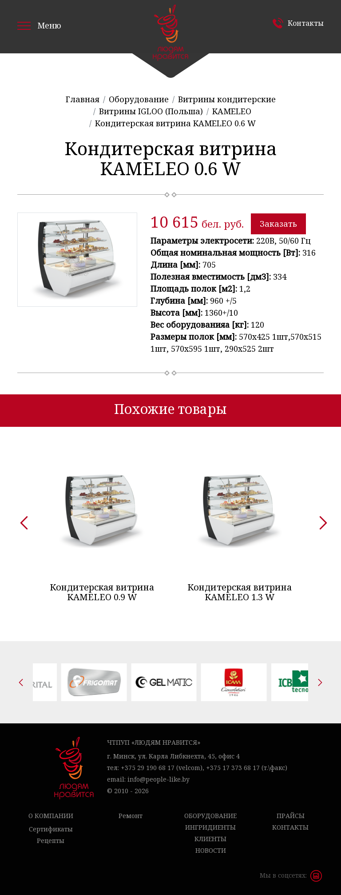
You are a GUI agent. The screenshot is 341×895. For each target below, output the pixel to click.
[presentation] (20, 519)
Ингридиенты (210, 827)
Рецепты (50, 840)
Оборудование (210, 815)
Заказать (278, 223)
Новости (210, 850)
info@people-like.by (158, 779)
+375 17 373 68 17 (233, 767)
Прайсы (291, 815)
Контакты (306, 23)
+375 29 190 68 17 (147, 767)
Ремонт (131, 815)
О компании (50, 815)
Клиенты (210, 839)
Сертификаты (51, 829)
